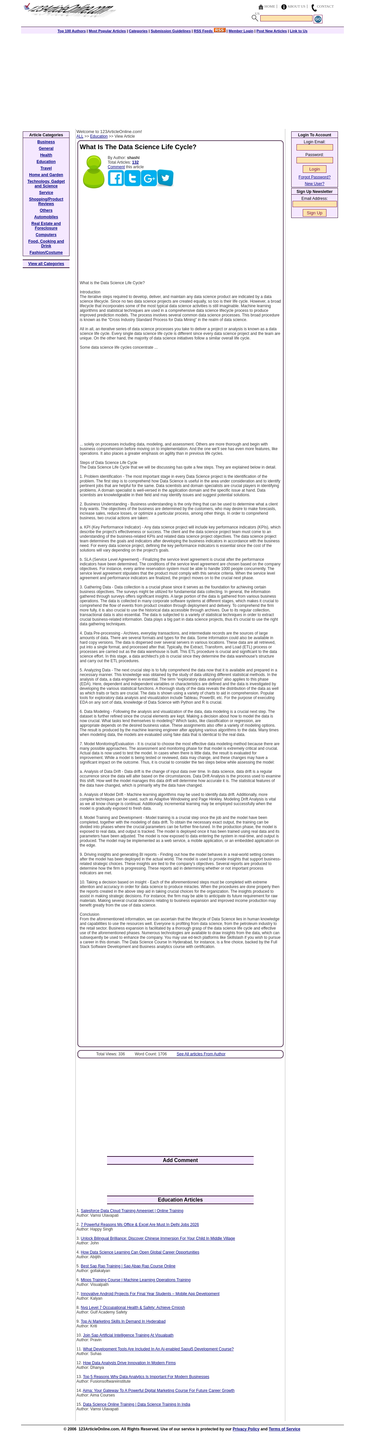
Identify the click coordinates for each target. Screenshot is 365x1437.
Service (46, 192)
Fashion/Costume (46, 252)
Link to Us (298, 31)
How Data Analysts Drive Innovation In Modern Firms (129, 1363)
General (46, 148)
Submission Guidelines (171, 31)
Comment (116, 167)
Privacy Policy (246, 1429)
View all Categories (46, 263)
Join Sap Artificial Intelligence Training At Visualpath (128, 1335)
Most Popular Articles (107, 31)
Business (46, 142)
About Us (297, 6)
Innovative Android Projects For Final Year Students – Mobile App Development (150, 1293)
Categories (138, 31)
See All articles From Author (201, 1054)
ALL (79, 136)
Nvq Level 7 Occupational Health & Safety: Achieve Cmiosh (133, 1307)
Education (99, 136)
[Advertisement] (182, 80)
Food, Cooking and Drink (46, 243)
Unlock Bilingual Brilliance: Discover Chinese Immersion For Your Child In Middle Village (158, 1238)
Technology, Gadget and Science (46, 183)
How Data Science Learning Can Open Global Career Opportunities (140, 1252)
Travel (46, 168)
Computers (46, 234)
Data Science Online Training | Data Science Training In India (136, 1404)
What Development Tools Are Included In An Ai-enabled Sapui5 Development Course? (158, 1349)
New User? (314, 183)
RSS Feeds (210, 31)
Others (46, 210)
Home (270, 6)
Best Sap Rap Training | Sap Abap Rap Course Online (128, 1266)
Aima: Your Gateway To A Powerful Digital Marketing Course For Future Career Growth (159, 1390)
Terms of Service (284, 1429)
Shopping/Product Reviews (46, 201)
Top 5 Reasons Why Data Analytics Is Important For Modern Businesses (146, 1376)
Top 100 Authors (72, 31)
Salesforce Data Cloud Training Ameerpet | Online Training (132, 1210)
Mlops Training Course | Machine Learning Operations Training (135, 1280)
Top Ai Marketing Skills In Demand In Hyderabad (123, 1321)
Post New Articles (271, 31)
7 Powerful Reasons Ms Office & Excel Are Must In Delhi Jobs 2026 (140, 1224)
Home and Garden (46, 175)
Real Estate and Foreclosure (46, 225)
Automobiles (46, 217)
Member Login (241, 31)
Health (46, 155)
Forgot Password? (314, 177)
